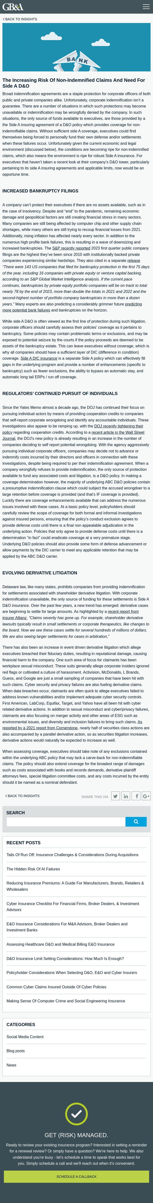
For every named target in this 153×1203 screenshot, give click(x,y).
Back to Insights (21, 19)
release (134, 261)
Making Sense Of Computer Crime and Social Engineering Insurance (66, 1001)
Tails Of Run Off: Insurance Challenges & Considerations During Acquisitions (72, 855)
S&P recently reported (71, 248)
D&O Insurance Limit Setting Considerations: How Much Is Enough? (65, 959)
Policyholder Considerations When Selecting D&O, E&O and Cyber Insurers (72, 973)
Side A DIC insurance (39, 358)
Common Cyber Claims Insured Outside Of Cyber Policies (56, 987)
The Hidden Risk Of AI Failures (33, 869)
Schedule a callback (77, 1177)
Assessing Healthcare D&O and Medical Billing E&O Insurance (61, 944)
